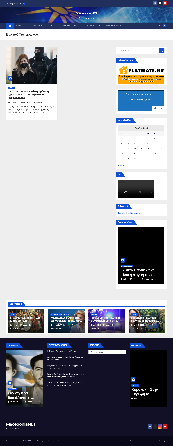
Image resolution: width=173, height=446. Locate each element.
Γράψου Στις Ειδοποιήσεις (129, 213)
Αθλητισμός (37, 26)
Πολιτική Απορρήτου (160, 441)
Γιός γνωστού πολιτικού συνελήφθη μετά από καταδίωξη (105, 320)
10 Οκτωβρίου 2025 (141, 325)
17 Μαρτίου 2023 (18, 102)
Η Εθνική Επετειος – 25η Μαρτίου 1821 (25, 319)
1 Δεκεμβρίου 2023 (152, 279)
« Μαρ (121, 165)
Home (112, 441)
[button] (160, 26)
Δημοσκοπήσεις (113, 26)
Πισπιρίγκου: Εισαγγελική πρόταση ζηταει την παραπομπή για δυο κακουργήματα (28, 94)
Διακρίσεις (152, 385)
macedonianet (122, 441)
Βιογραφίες (29, 389)
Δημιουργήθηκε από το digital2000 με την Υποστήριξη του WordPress (31, 441)
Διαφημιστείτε (94, 26)
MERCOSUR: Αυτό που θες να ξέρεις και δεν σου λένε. (65, 320)
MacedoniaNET (86, 13)
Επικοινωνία (146, 441)
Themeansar (77, 441)
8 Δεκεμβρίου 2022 (159, 398)
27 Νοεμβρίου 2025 (101, 325)
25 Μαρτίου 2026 (20, 325)
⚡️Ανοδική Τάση (56, 314)
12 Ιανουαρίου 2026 (61, 325)
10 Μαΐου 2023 (34, 402)
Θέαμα (53, 26)
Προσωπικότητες (71, 26)
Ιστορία (13, 314)
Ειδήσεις (20, 26)
